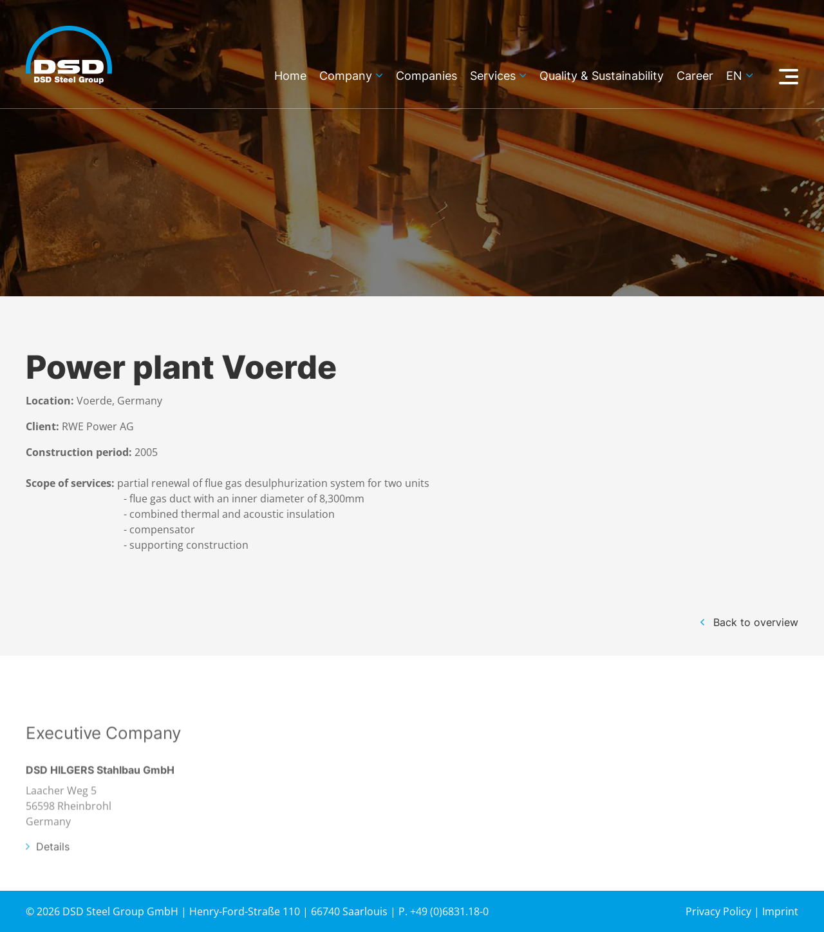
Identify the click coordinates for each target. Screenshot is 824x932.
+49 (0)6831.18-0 (449, 911)
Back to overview (755, 622)
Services (493, 76)
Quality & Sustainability (601, 76)
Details (53, 869)
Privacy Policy (718, 911)
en (734, 76)
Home (290, 76)
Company (345, 76)
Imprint (780, 911)
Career (695, 76)
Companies (426, 76)
